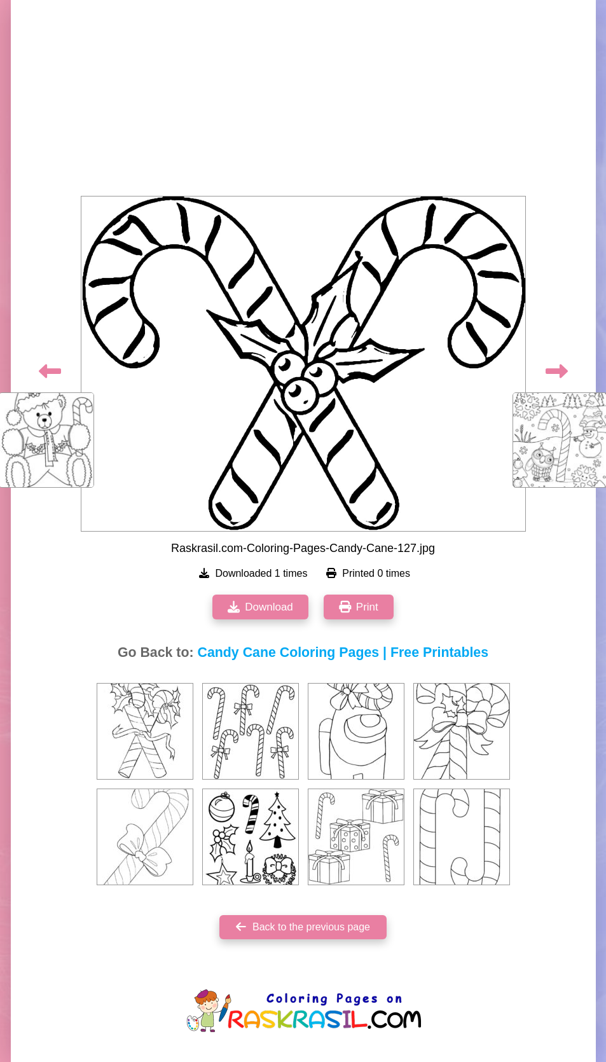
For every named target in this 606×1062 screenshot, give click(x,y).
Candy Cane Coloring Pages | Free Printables (343, 652)
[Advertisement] (303, 102)
